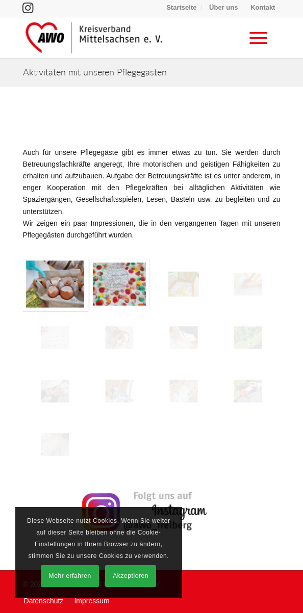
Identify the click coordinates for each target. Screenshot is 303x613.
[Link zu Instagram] (27, 8)
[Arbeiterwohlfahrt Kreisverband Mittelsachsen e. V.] (126, 37)
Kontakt (262, 7)
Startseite (181, 7)
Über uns (223, 7)
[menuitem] (181, 7)
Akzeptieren (130, 575)
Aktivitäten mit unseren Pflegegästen (95, 71)
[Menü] (253, 37)
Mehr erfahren (70, 575)
